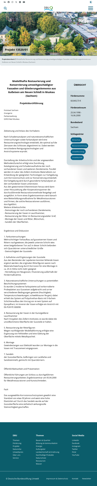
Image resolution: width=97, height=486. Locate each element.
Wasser (39, 464)
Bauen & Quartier (43, 440)
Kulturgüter (40, 449)
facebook (75, 443)
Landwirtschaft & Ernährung (47, 452)
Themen (16, 440)
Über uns (16, 455)
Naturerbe (17, 449)
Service (16, 458)
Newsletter (86, 478)
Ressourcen (40, 461)
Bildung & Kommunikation (47, 443)
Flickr (74, 452)
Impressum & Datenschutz (57, 478)
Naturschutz (41, 458)
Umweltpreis (18, 452)
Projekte (16, 446)
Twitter (75, 449)
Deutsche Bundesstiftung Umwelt (23, 478)
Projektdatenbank (8, 59)
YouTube (75, 455)
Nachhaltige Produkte (45, 455)
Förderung (17, 443)
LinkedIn (75, 440)
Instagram (76, 446)
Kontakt (75, 478)
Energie (39, 446)
